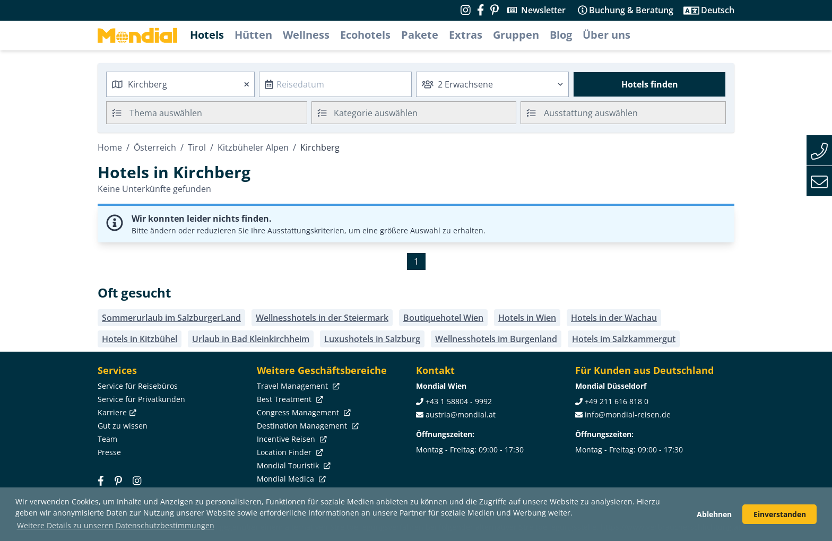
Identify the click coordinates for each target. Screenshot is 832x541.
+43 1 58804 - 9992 (459, 401)
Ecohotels (365, 35)
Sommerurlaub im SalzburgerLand (171, 318)
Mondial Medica (290, 479)
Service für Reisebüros (138, 386)
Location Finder (289, 452)
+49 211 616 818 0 (616, 401)
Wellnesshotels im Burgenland (496, 339)
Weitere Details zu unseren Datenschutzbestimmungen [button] (115, 525)
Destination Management (307, 426)
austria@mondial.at (461, 414)
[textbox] (414, 111)
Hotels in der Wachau (614, 318)
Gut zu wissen (123, 426)
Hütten (253, 35)
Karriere (116, 412)
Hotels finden (649, 84)
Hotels (207, 35)
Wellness (306, 35)
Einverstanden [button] (779, 514)
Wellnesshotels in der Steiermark (322, 318)
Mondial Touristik (292, 465)
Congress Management (303, 412)
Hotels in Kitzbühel (139, 339)
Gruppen (516, 35)
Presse (109, 452)
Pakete (419, 35)
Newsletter (543, 10)
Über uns (606, 35)
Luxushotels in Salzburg (372, 339)
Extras (465, 35)
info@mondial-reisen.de (628, 414)
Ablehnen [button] (714, 514)
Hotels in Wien (527, 318)
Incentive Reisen (291, 439)
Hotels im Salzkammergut (623, 339)
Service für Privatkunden (141, 399)
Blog (561, 35)
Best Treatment (289, 399)
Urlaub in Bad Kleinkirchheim (250, 339)
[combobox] (180, 84)
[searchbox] (219, 112)
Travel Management (297, 386)
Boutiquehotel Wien (443, 318)
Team (107, 439)
